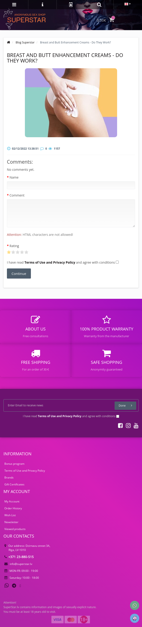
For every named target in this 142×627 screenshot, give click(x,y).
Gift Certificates (14, 484)
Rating (14, 246)
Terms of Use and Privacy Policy (24, 471)
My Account (11, 501)
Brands (9, 477)
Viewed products (15, 529)
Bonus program (14, 464)
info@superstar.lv (18, 564)
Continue (19, 273)
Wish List (10, 515)
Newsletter (11, 522)
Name (13, 177)
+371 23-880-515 (19, 557)
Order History (13, 508)
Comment (16, 195)
